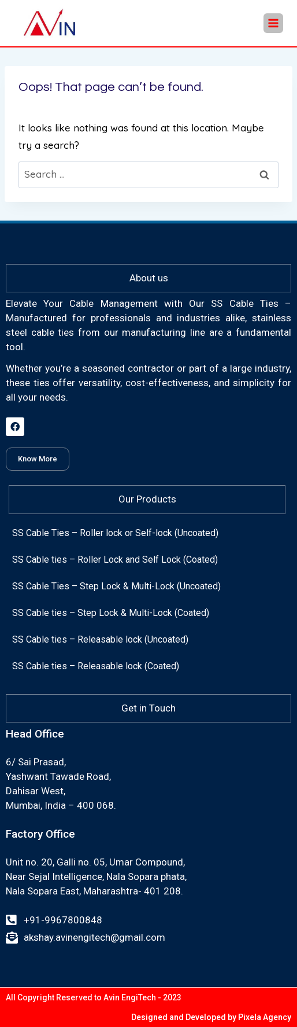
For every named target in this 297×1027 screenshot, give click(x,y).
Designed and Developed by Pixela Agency (211, 1017)
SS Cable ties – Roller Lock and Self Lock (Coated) (115, 559)
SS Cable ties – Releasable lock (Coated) (95, 666)
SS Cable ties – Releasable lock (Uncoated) (100, 639)
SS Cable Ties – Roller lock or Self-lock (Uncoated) (115, 532)
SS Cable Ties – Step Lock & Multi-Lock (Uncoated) (116, 586)
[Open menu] (273, 23)
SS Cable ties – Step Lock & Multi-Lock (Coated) (110, 612)
